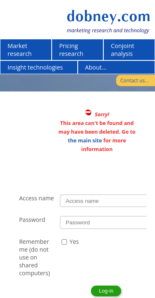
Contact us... (134, 80)
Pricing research (71, 50)
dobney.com (108, 16)
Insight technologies (35, 67)
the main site (85, 140)
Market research (19, 50)
